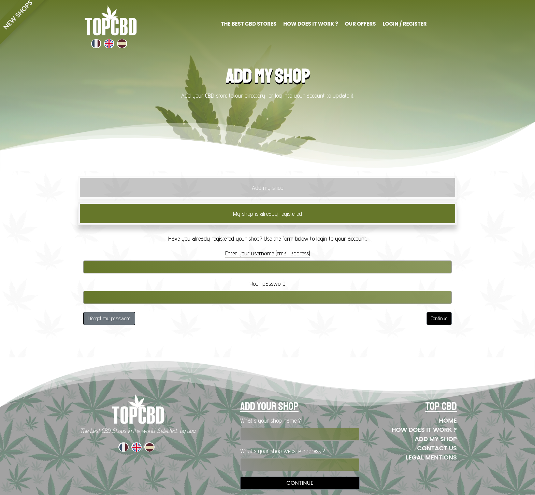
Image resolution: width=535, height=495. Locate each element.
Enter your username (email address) (267, 253)
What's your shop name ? (270, 420)
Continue (439, 318)
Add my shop (436, 439)
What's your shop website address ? (282, 450)
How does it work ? (424, 429)
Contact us (437, 448)
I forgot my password (109, 318)
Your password (267, 283)
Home (448, 420)
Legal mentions (431, 457)
